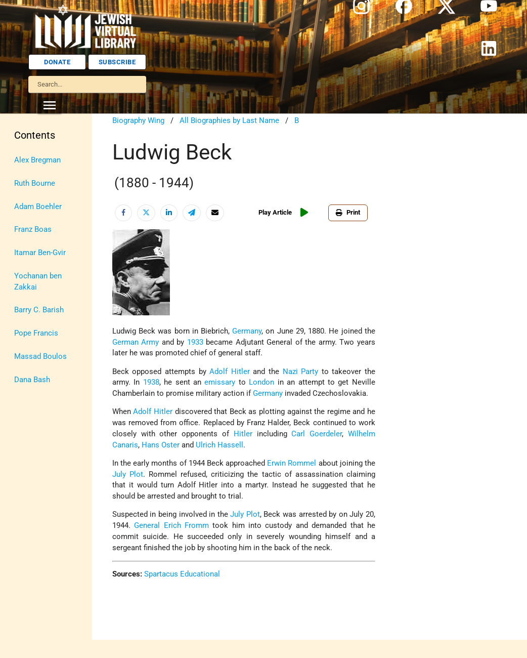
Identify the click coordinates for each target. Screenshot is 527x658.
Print (348, 212)
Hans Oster (160, 445)
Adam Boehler (38, 206)
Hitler (243, 434)
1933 (195, 342)
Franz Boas (33, 229)
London (261, 382)
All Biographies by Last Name (229, 120)
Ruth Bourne (34, 183)
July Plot (127, 474)
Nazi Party (301, 371)
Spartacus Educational (182, 574)
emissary (219, 382)
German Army (135, 342)
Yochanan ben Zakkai (38, 282)
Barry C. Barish (39, 310)
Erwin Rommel (291, 463)
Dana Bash (32, 380)
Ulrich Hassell (219, 445)
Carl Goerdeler (316, 434)
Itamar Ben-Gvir (40, 253)
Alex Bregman (37, 160)
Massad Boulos (40, 356)
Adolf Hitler (229, 371)
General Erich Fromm (171, 525)
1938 (151, 382)
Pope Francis (36, 333)
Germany (246, 331)
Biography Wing (138, 120)
